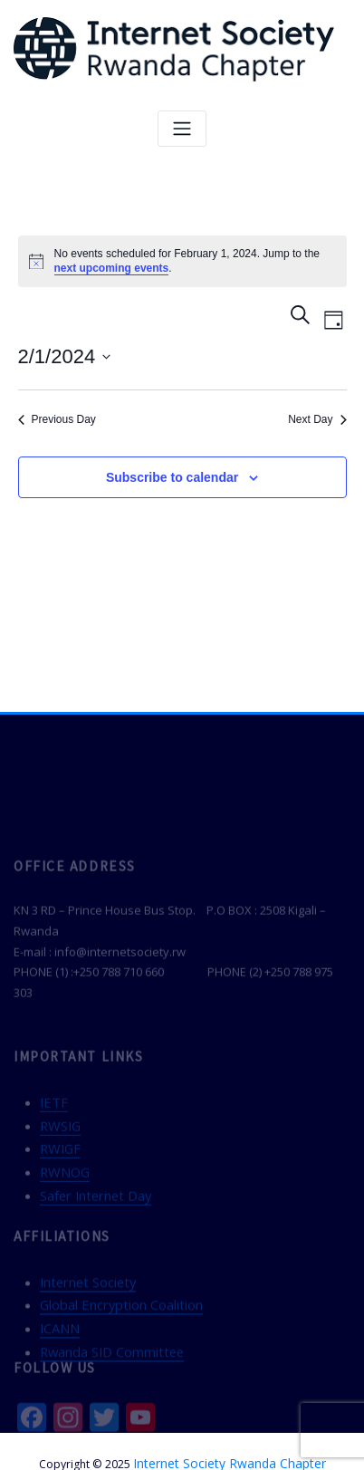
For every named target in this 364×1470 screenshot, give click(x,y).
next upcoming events (111, 267)
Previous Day (57, 418)
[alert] (182, 260)
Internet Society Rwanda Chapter (229, 1437)
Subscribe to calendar (172, 476)
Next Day (317, 418)
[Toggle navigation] (182, 128)
